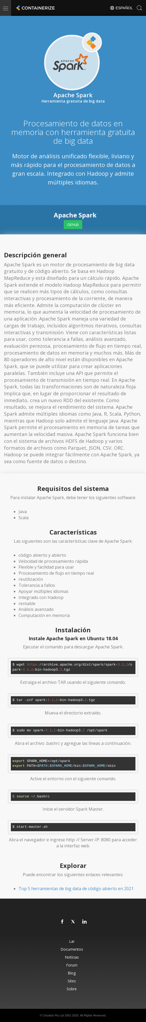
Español (121, 8)
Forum (71, 965)
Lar (72, 941)
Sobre (72, 988)
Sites (72, 980)
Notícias (72, 957)
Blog (72, 972)
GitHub (73, 224)
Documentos (72, 949)
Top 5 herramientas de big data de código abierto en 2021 (76, 888)
